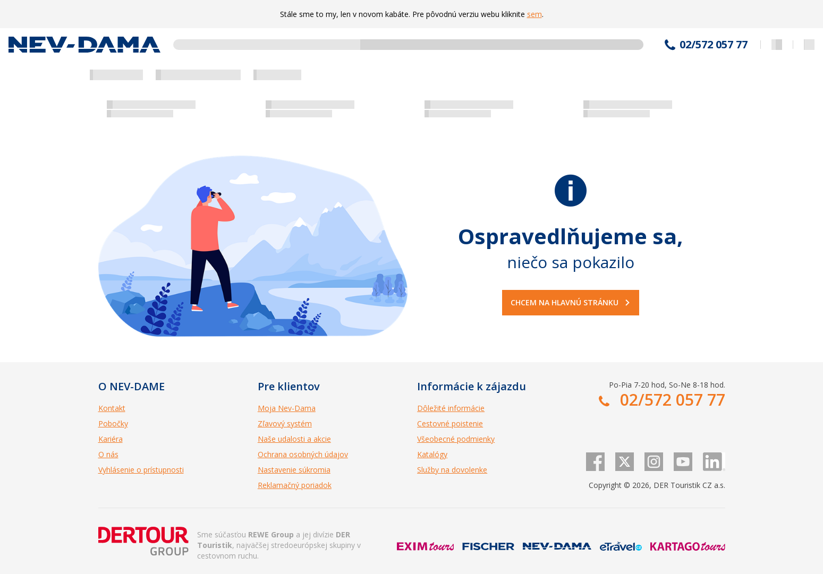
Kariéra (110, 439)
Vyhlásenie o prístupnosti (141, 470)
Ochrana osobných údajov (303, 454)
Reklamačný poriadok (295, 485)
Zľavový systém (285, 423)
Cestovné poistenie (450, 423)
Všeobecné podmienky (456, 439)
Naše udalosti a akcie (294, 439)
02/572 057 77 (714, 44)
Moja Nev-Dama (287, 408)
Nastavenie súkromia (294, 470)
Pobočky (113, 423)
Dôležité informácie (451, 408)
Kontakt (111, 408)
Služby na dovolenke (452, 470)
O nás (108, 454)
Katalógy (432, 454)
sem (534, 14)
